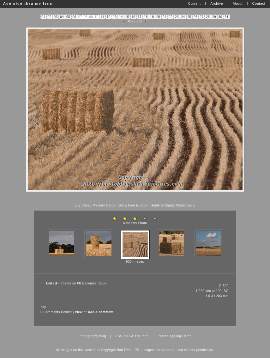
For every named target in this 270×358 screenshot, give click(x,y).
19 (152, 17)
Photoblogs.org (169, 336)
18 (146, 17)
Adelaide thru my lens (27, 3)
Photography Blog (92, 336)
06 (74, 17)
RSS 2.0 (121, 336)
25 (189, 17)
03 (56, 17)
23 (177, 17)
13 (115, 17)
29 (214, 17)
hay (43, 307)
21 (164, 17)
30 (220, 17)
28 (208, 17)
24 (183, 17)
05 (68, 17)
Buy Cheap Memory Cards (95, 205)
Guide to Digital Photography (173, 205)
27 (202, 17)
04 (62, 17)
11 (102, 17)
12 (109, 17)
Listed (187, 336)
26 (195, 17)
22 (170, 17)
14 (121, 17)
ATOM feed (139, 336)
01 (43, 17)
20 (158, 17)
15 (127, 17)
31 (226, 17)
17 (139, 17)
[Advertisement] (135, 197)
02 (49, 17)
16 (133, 17)
